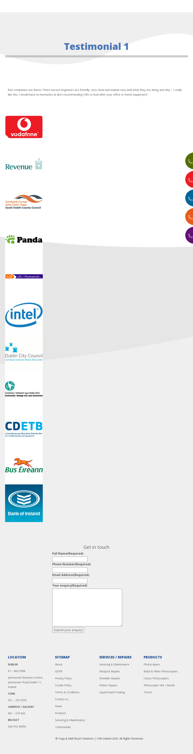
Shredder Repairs (109, 678)
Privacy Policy (63, 678)
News (58, 706)
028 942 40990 (17, 726)
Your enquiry (69, 585)
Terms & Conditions (67, 692)
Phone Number (71, 564)
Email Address (70, 575)
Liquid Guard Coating (112, 692)
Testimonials (63, 727)
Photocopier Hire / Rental (159, 685)
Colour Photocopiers (156, 678)
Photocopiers (152, 664)
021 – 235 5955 (17, 700)
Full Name (67, 553)
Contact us (61, 699)
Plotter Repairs (108, 685)
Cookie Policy (63, 685)
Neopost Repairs (109, 671)
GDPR (58, 671)
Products (60, 713)
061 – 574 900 (16, 713)
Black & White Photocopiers (161, 671)
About (58, 664)
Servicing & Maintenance (70, 720)
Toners (148, 692)
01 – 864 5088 (16, 671)
